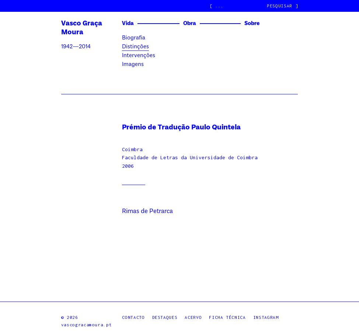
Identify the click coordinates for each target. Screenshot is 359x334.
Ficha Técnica (227, 317)
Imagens (133, 64)
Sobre (251, 23)
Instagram (266, 317)
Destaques (165, 317)
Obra (189, 23)
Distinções (135, 47)
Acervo (193, 317)
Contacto (133, 317)
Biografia (133, 38)
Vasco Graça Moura (81, 28)
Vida (128, 23)
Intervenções (138, 55)
